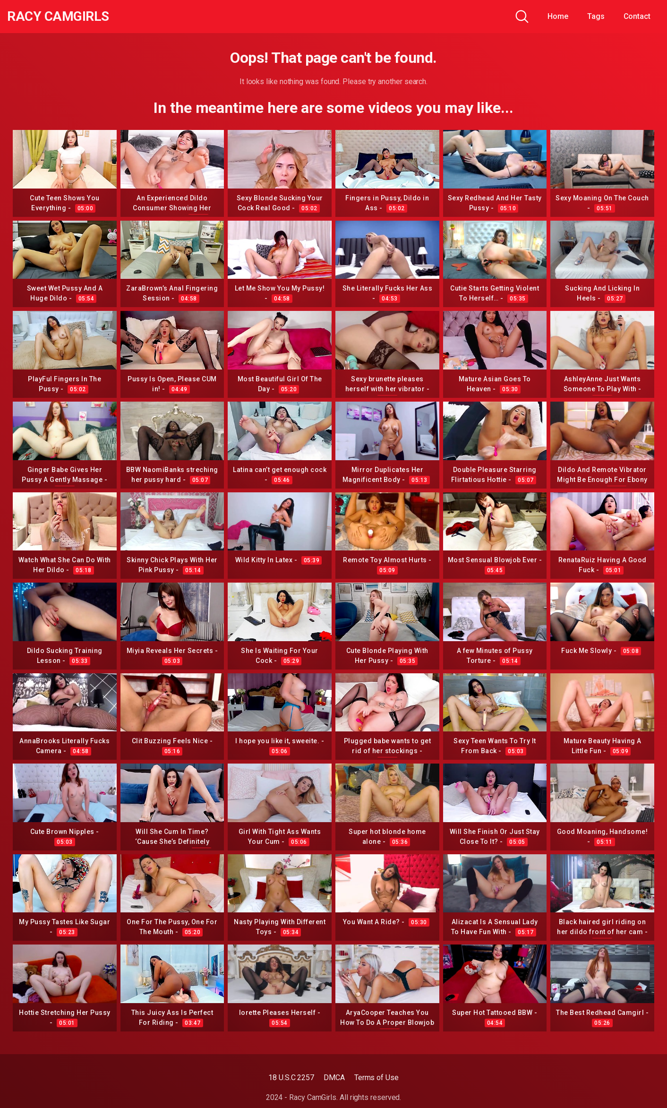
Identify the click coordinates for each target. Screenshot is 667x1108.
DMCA (334, 1077)
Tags (596, 16)
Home (557, 16)
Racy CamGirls (58, 16)
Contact (637, 16)
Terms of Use (376, 1077)
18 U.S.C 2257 (291, 1077)
